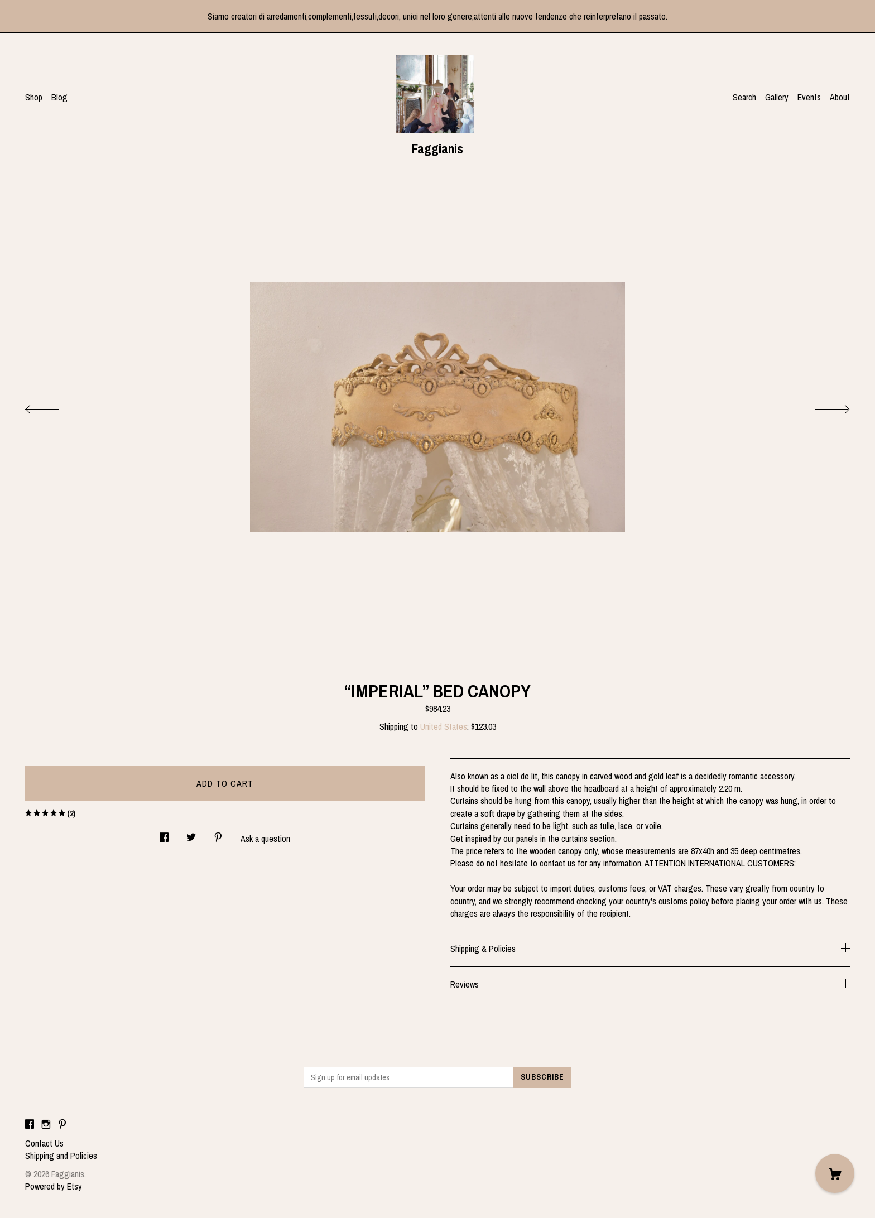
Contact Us (44, 1143)
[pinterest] (62, 1124)
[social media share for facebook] (164, 834)
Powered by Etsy (53, 1186)
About (840, 97)
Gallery (777, 97)
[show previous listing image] (53, 406)
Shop (33, 97)
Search (744, 97)
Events (809, 97)
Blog (59, 97)
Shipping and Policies (61, 1155)
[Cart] (834, 1173)
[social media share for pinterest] (218, 834)
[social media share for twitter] (191, 834)
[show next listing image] (822, 406)
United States (443, 726)
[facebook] (29, 1124)
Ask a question (265, 838)
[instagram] (46, 1124)
